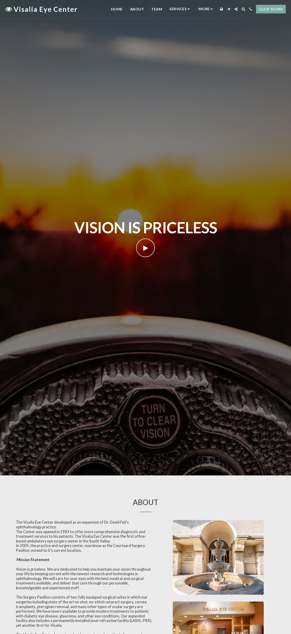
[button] (180, 9)
